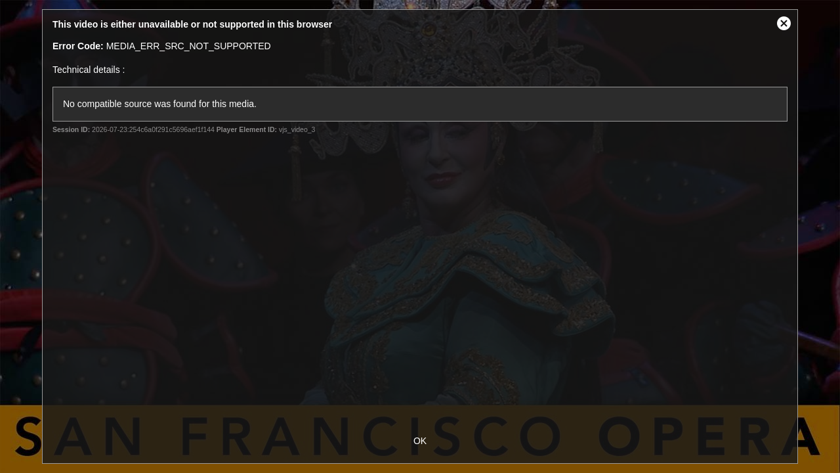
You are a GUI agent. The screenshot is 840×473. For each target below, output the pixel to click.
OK (420, 441)
